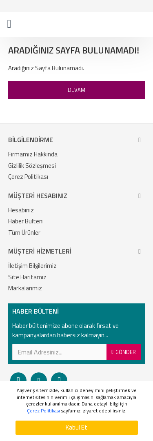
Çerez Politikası (43, 411)
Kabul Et (76, 427)
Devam (76, 90)
